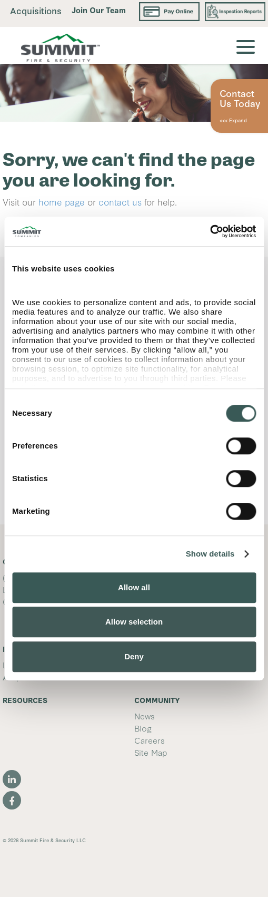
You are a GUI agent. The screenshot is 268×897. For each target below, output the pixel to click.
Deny (134, 656)
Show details (210, 553)
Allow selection (134, 621)
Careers (149, 740)
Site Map (150, 752)
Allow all (134, 587)
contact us (120, 202)
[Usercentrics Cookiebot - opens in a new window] (210, 231)
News (144, 715)
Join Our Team (99, 9)
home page (61, 202)
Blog (143, 728)
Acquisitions (36, 10)
